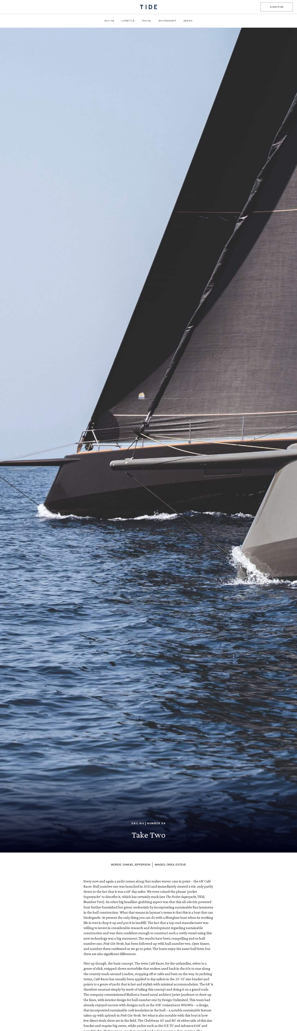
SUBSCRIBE (276, 6)
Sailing (109, 20)
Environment (167, 20)
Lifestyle (127, 20)
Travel (146, 20)
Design (188, 20)
